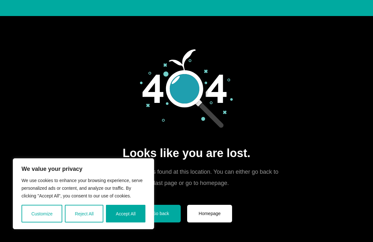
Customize (42, 213)
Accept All (125, 213)
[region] (83, 193)
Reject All (84, 213)
